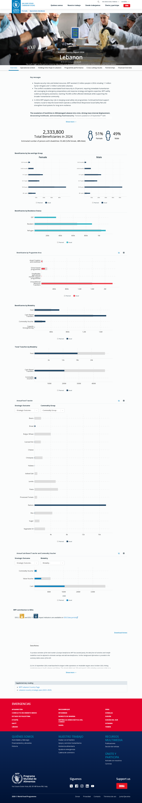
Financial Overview (125, 68)
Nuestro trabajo (74, 5)
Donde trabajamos (92, 5)
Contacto (97, 796)
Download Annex (120, 632)
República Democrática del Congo (70, 721)
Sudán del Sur (111, 720)
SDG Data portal (71, 617)
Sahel (61, 725)
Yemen (108, 727)
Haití (14, 723)
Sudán (108, 716)
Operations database (37, 11)
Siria (107, 709)
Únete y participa (112, 5)
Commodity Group (48, 405)
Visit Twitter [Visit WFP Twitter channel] (71, 786)
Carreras (108, 764)
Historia (15, 746)
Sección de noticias (112, 746)
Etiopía (15, 720)
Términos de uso (110, 796)
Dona (126, 6)
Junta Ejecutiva (124, 796)
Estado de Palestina (21, 716)
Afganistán (17, 709)
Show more (71, 122)
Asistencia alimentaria (66, 746)
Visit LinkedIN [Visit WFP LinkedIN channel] (87, 786)
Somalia (109, 713)
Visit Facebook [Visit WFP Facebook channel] (76, 786)
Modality (44, 558)
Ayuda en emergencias (66, 749)
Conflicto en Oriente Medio (24, 713)
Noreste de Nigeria (66, 716)
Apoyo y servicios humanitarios (70, 743)
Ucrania (109, 723)
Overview (13, 68)
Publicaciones (110, 743)
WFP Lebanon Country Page (29, 687)
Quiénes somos (57, 5)
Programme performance (73, 68)
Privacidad (87, 796)
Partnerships (110, 68)
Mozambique (64, 709)
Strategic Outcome (22, 405)
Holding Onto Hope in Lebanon (49, 68)
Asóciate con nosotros (113, 760)
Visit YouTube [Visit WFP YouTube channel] (92, 786)
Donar (77, 796)
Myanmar (62, 713)
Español (124, 2)
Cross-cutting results (94, 68)
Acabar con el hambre (66, 740)
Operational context (27, 68)
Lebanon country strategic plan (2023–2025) (35, 690)
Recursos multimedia (109, 2)
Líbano (15, 727)
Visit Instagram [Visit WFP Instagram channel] (81, 786)
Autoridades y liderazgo (20, 740)
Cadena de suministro (66, 752)
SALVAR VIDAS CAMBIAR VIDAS (28, 4)
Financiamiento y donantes (22, 743)
